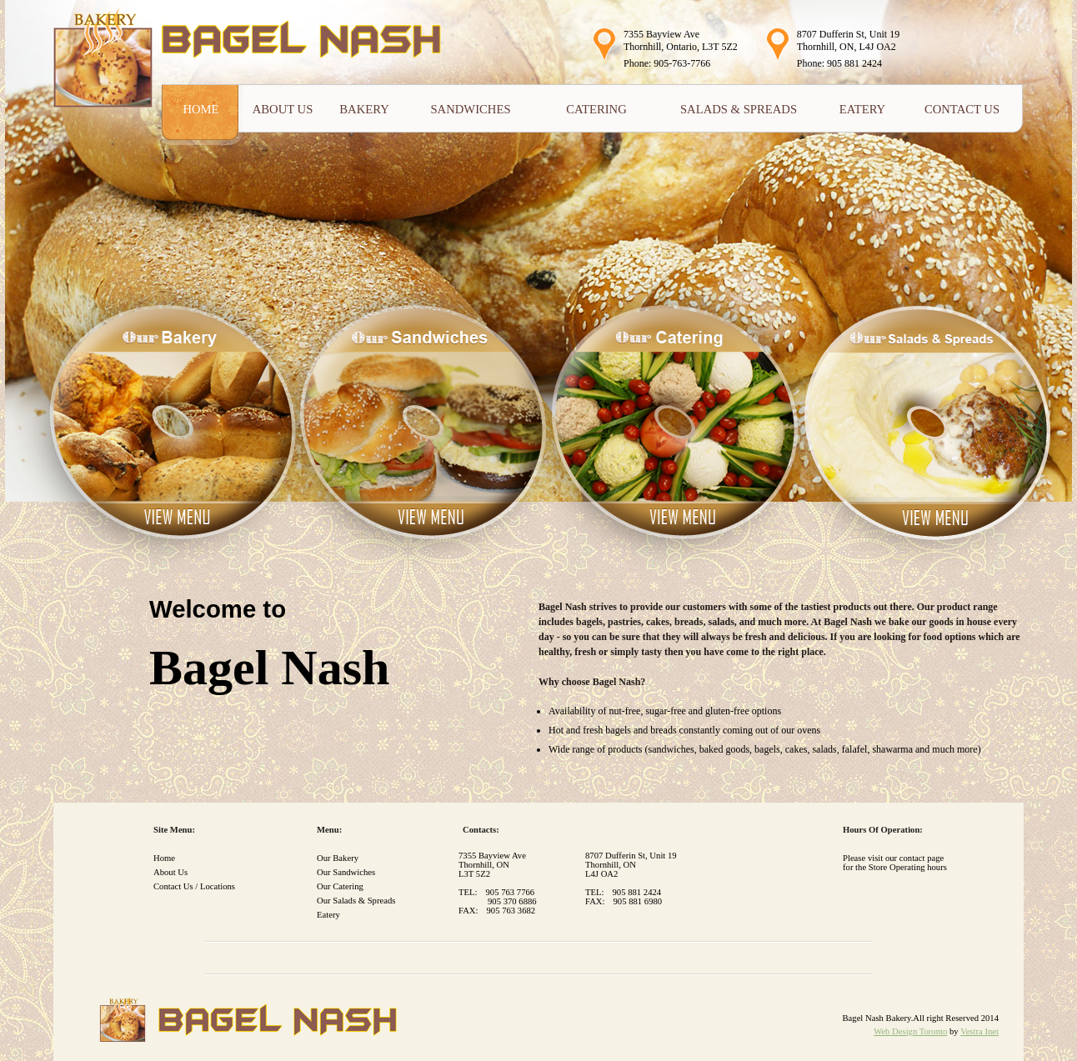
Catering (596, 109)
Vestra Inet (979, 1031)
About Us (283, 109)
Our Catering (340, 886)
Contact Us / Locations (194, 886)
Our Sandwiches (346, 872)
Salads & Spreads (738, 109)
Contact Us (961, 109)
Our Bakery (337, 858)
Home (200, 109)
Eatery (862, 109)
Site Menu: (174, 829)
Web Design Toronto (910, 1031)
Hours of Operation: (883, 829)
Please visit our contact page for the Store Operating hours (895, 862)
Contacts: (481, 829)
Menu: (329, 829)
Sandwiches (470, 109)
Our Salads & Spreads (356, 900)
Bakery (363, 109)
